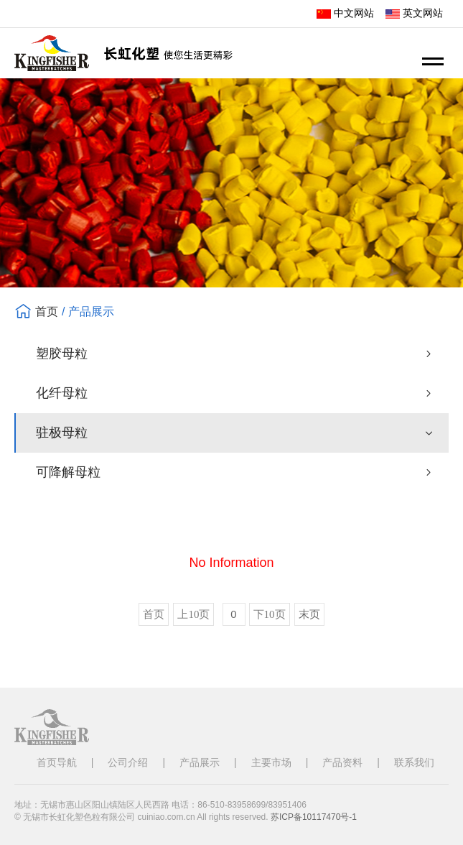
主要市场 (271, 762)
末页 (309, 614)
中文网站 (345, 13)
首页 (46, 311)
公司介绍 (128, 762)
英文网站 (414, 13)
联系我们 (414, 762)
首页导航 (57, 762)
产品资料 (342, 762)
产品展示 (199, 762)
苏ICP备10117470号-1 (314, 817)
